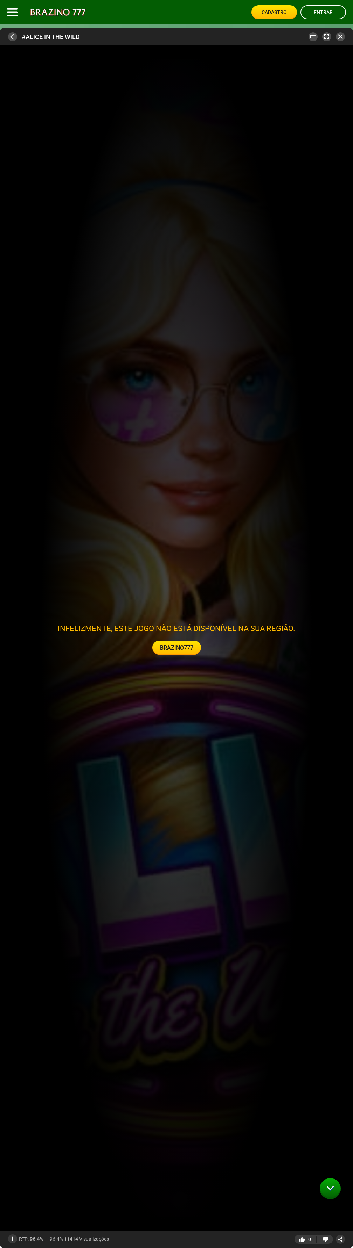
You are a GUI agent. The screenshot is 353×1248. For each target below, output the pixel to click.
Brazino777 (176, 647)
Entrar (323, 12)
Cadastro (274, 12)
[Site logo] (58, 12)
